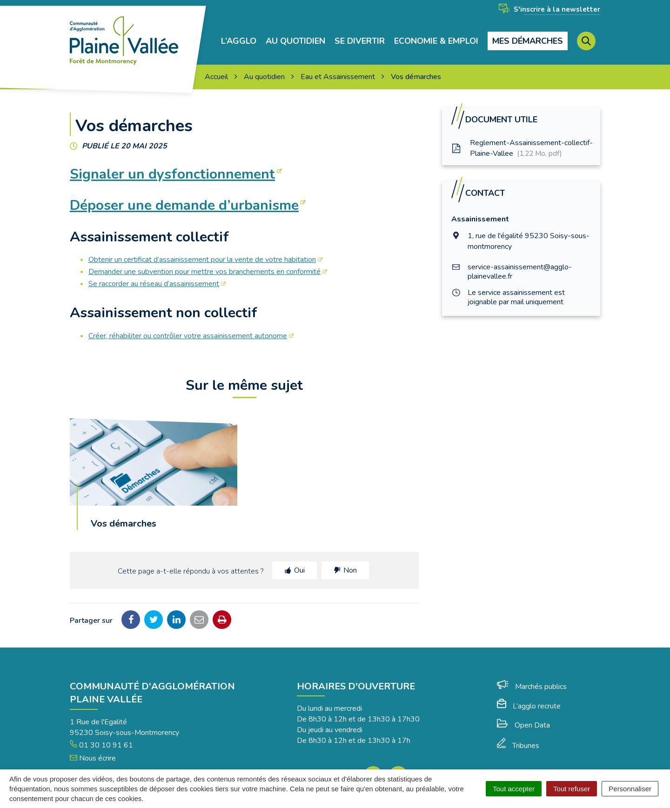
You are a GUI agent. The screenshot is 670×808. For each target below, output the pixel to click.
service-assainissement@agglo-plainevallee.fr (520, 261)
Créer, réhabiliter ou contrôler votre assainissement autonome (187, 325)
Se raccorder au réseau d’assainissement (153, 273)
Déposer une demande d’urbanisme (184, 194)
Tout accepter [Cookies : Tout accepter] (514, 789)
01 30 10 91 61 (101, 734)
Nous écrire (93, 747)
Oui (299, 559)
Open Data (523, 714)
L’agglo (238, 35)
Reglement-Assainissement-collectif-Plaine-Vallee (522, 137)
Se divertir (360, 35)
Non (350, 559)
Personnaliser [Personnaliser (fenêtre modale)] (630, 789)
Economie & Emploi (436, 35)
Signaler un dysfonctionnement (172, 163)
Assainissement (480, 208)
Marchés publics (532, 676)
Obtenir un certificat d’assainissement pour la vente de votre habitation (202, 249)
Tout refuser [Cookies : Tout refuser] (571, 789)
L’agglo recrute (529, 695)
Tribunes (518, 735)
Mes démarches (527, 35)
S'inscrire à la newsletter (549, 9)
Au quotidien (295, 35)
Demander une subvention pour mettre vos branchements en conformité (204, 261)
